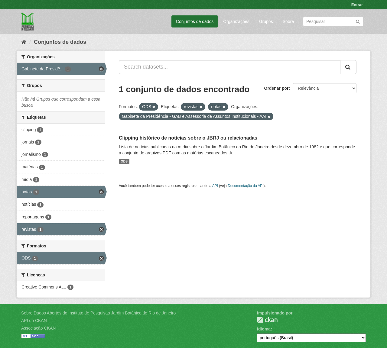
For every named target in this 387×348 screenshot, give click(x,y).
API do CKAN (34, 320)
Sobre (288, 21)
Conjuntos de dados (195, 21)
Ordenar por (276, 88)
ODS (124, 161)
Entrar (357, 4)
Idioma (264, 329)
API (215, 186)
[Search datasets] (333, 21)
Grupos (266, 21)
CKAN (267, 320)
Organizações (236, 21)
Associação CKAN (38, 328)
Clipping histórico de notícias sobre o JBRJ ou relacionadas (188, 137)
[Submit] (357, 21)
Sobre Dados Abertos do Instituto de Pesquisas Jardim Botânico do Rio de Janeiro (98, 313)
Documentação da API (245, 186)
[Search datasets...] (229, 67)
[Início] (23, 42)
